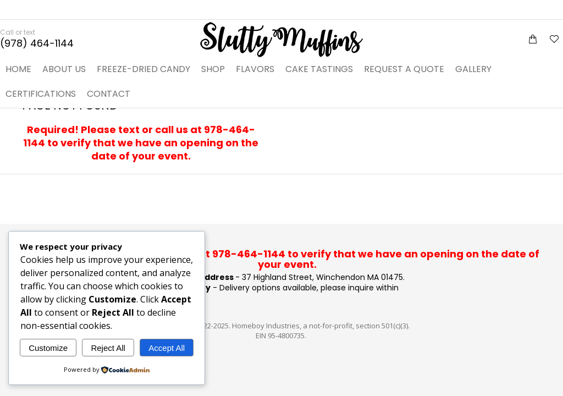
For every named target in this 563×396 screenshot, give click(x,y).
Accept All (166, 348)
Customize (48, 348)
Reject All (108, 348)
